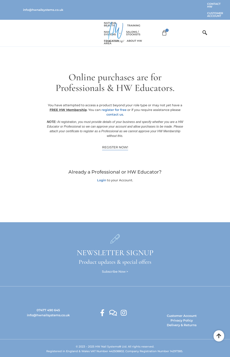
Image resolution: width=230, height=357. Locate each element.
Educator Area (90, 20)
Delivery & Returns (181, 312)
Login (101, 167)
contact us (114, 102)
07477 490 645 (48, 297)
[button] (64, 21)
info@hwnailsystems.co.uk (43, 4)
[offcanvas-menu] (204, 20)
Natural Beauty (38, 20)
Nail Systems (64, 20)
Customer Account (192, 4)
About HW (178, 20)
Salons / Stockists (155, 20)
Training (132, 20)
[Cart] (194, 21)
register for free (114, 97)
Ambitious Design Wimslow (123, 346)
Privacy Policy (182, 308)
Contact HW (164, 4)
